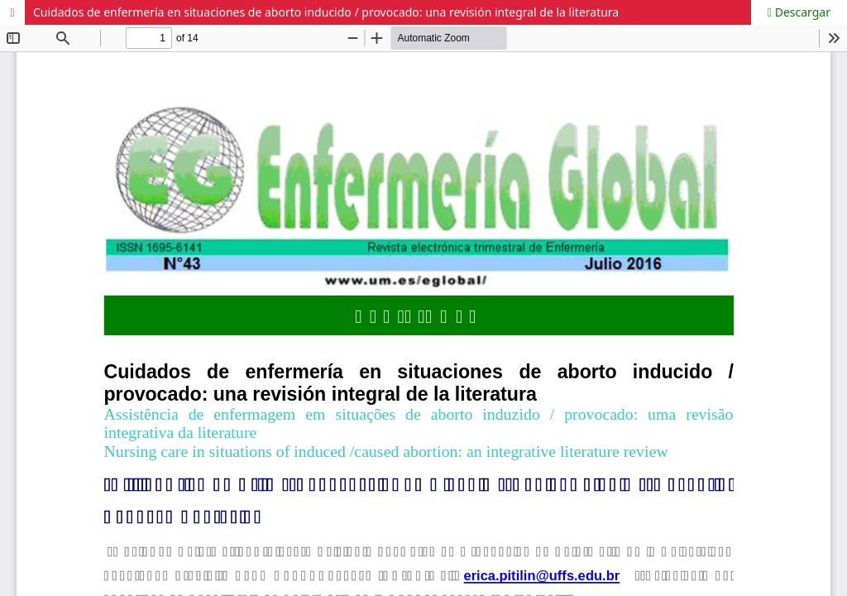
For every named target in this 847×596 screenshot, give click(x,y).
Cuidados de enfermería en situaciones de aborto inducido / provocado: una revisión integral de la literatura (326, 12)
